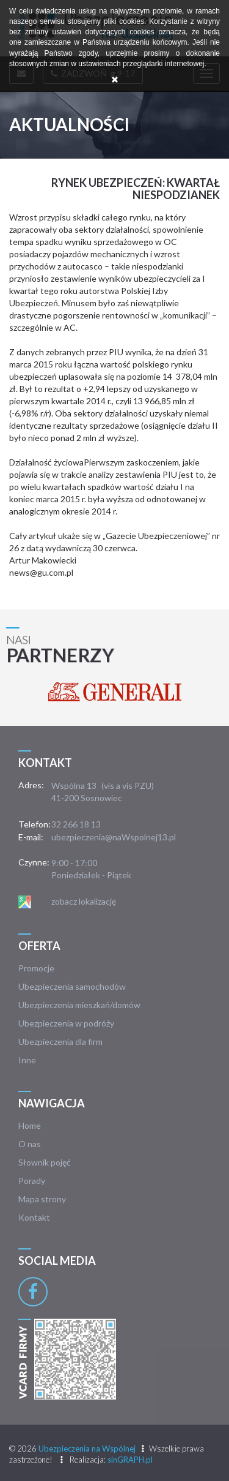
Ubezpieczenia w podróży (66, 1023)
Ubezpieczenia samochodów (72, 986)
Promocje (36, 968)
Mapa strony (42, 1199)
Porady (31, 1180)
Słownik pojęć (44, 1162)
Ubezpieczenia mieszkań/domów (79, 1005)
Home (29, 1125)
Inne (27, 1060)
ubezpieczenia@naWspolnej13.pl (113, 837)
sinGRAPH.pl (130, 1459)
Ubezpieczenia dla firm (60, 1041)
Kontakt (34, 1217)
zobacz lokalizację (83, 901)
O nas (29, 1144)
